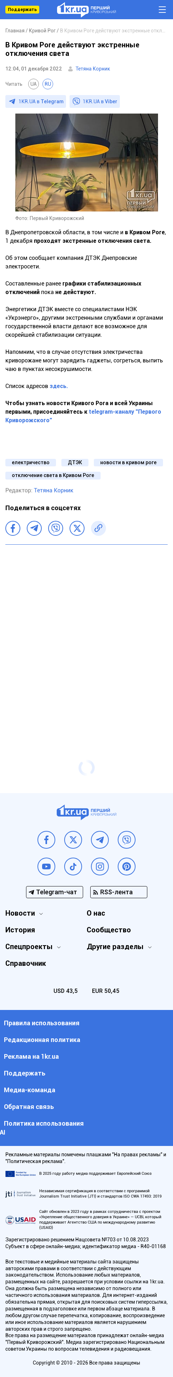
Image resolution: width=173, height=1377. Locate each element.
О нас (96, 913)
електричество (31, 462)
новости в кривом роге (128, 462)
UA (33, 84)
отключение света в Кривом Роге (53, 475)
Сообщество (109, 930)
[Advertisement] (86, 638)
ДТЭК (75, 462)
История (20, 930)
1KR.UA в (41, 101)
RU (48, 84)
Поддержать (22, 9)
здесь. (58, 386)
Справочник (25, 963)
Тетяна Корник (93, 69)
